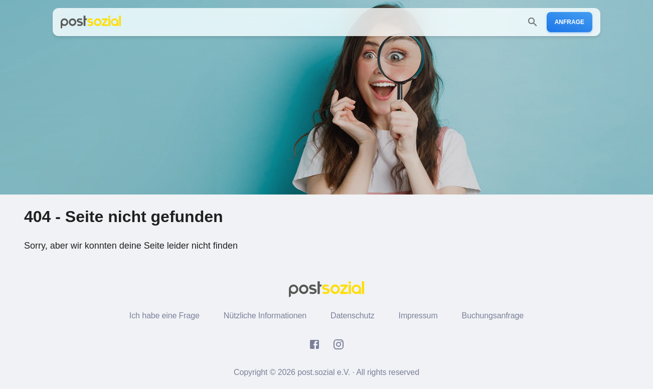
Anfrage (569, 22)
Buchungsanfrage (493, 315)
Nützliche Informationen (265, 315)
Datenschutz (353, 315)
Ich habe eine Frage (164, 315)
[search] (533, 22)
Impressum (418, 315)
